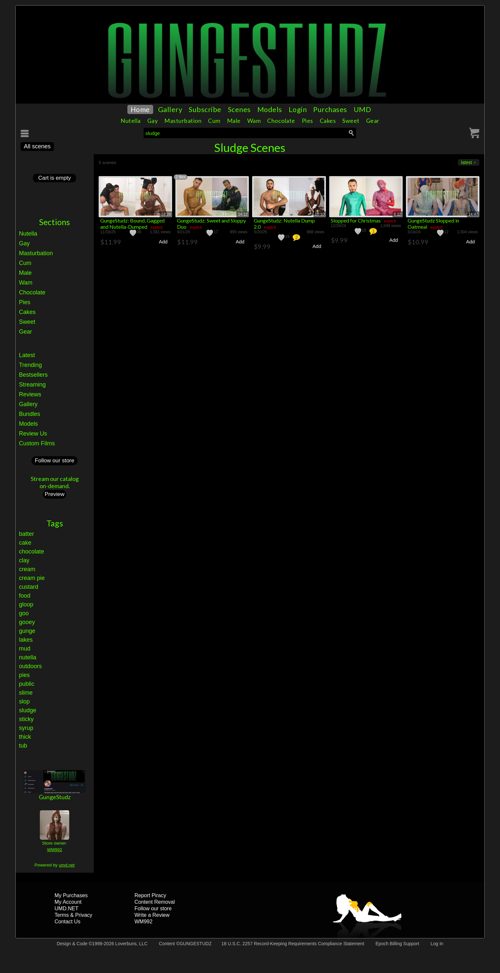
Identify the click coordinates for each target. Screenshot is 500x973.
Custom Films (37, 443)
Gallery (170, 109)
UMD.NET (66, 908)
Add (163, 241)
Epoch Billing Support (397, 943)
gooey (27, 622)
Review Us (33, 433)
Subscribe (205, 109)
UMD (362, 109)
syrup (26, 728)
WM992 (54, 849)
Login (298, 109)
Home (140, 109)
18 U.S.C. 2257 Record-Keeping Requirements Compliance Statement (292, 943)
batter (26, 534)
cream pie (32, 578)
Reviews (30, 394)
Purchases (330, 109)
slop (24, 701)
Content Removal (155, 902)
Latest (27, 355)
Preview (54, 494)
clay (24, 560)
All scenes (37, 146)
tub (23, 745)
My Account (68, 902)
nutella (27, 657)
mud (24, 648)
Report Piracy (150, 895)
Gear (372, 120)
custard (28, 587)
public (26, 684)
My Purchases (71, 895)
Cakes (328, 120)
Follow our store (54, 460)
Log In (436, 943)
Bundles (29, 414)
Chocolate (281, 120)
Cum (214, 120)
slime (26, 692)
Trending (30, 365)
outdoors (30, 666)
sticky (26, 719)
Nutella (131, 120)
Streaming (32, 384)
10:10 (320, 214)
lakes (26, 639)
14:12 (243, 214)
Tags (54, 523)
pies (24, 675)
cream (27, 569)
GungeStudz (55, 796)
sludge (27, 710)
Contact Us (67, 921)
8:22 (397, 214)
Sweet (351, 120)
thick (25, 737)
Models (269, 109)
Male (234, 120)
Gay (152, 120)
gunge (27, 631)
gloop (26, 604)
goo (24, 613)
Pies (307, 120)
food (24, 595)
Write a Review (152, 915)
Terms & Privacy (73, 915)
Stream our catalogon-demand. (55, 482)
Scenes (239, 109)
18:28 (166, 214)
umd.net (66, 865)
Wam (254, 120)
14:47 (473, 214)
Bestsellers (33, 374)
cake (25, 542)
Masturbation (183, 120)
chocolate (31, 551)
